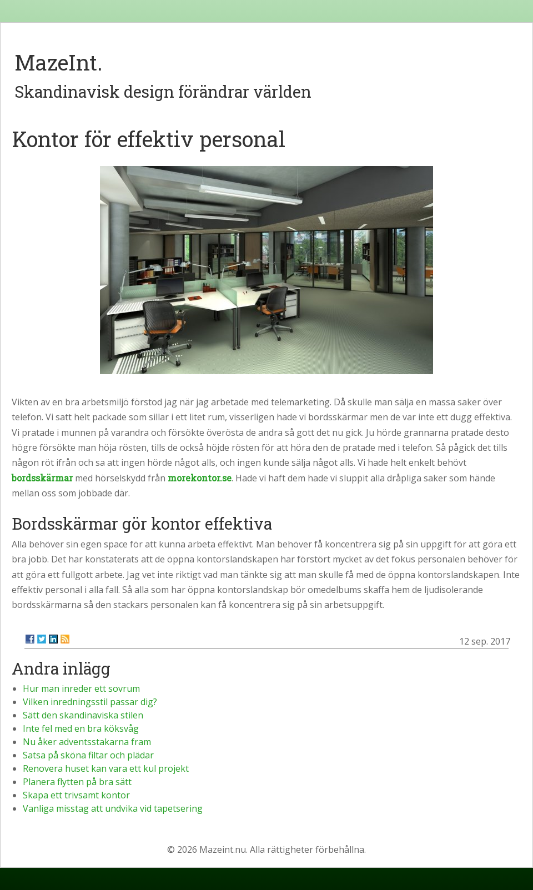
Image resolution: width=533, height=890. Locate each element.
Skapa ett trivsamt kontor (76, 795)
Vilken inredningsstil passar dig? (90, 702)
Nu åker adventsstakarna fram (87, 742)
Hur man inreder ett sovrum (81, 688)
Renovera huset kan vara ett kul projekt (106, 768)
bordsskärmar (42, 478)
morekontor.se (200, 478)
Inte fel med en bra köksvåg (81, 728)
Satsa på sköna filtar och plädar (88, 755)
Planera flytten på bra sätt (77, 782)
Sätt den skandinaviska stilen (83, 715)
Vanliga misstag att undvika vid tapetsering (113, 808)
